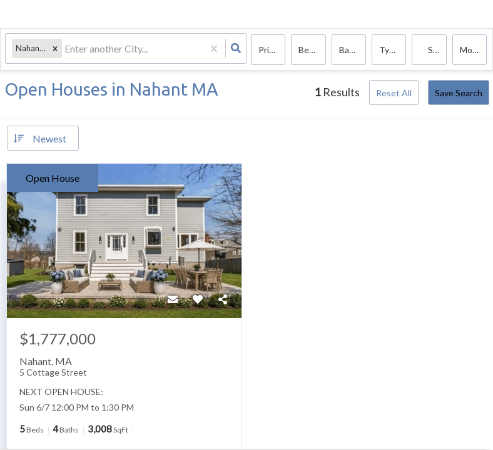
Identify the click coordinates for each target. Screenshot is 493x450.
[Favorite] (197, 299)
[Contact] (172, 299)
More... (473, 50)
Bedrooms (311, 50)
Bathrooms (352, 50)
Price (268, 50)
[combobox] (67, 50)
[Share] (222, 299)
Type (389, 50)
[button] (56, 50)
